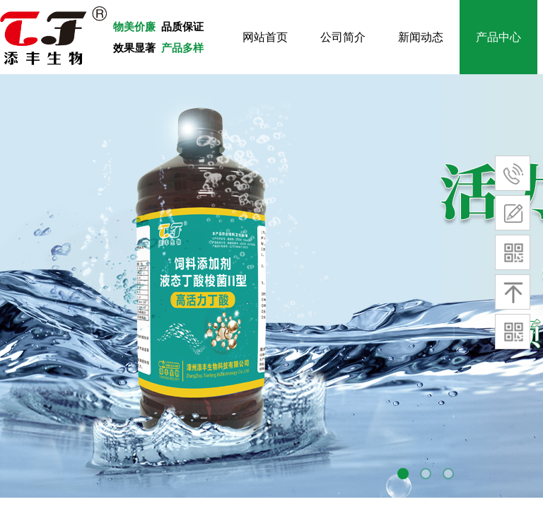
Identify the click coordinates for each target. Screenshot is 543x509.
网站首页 (265, 37)
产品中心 (498, 37)
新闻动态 (420, 37)
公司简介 (343, 37)
